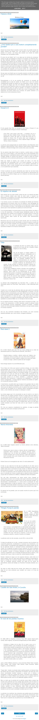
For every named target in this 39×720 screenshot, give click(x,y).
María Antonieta (7, 425)
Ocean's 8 (4, 108)
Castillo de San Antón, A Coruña (13, 587)
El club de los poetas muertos (12, 619)
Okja (2, 242)
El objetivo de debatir (9, 191)
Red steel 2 (5, 329)
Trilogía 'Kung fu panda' (10, 508)
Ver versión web (19, 716)
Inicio (19, 713)
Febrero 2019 (6, 14)
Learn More (17, 8)
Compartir (4, 39)
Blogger (24, 718)
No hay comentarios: (8, 37)
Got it (23, 8)
